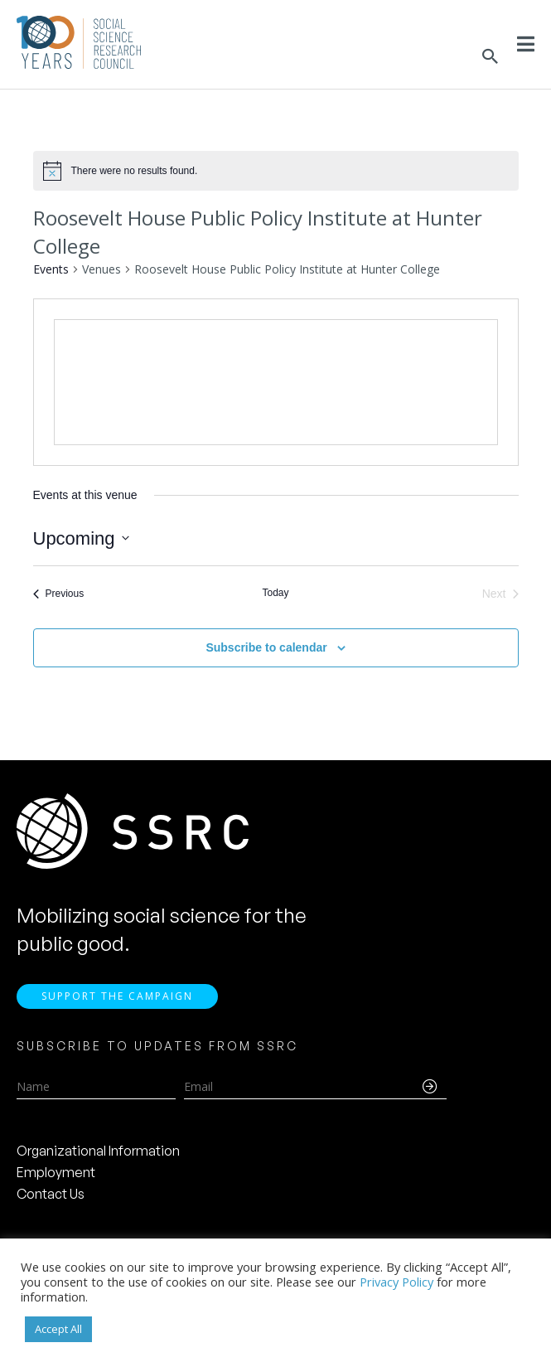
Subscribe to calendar (265, 647)
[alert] (134, 171)
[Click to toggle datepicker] (81, 538)
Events (51, 269)
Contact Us (51, 1193)
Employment (56, 1172)
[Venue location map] (276, 382)
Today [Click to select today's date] (275, 593)
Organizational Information (98, 1150)
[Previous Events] (59, 594)
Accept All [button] (58, 1328)
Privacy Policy (396, 1281)
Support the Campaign (117, 996)
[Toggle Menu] (525, 44)
